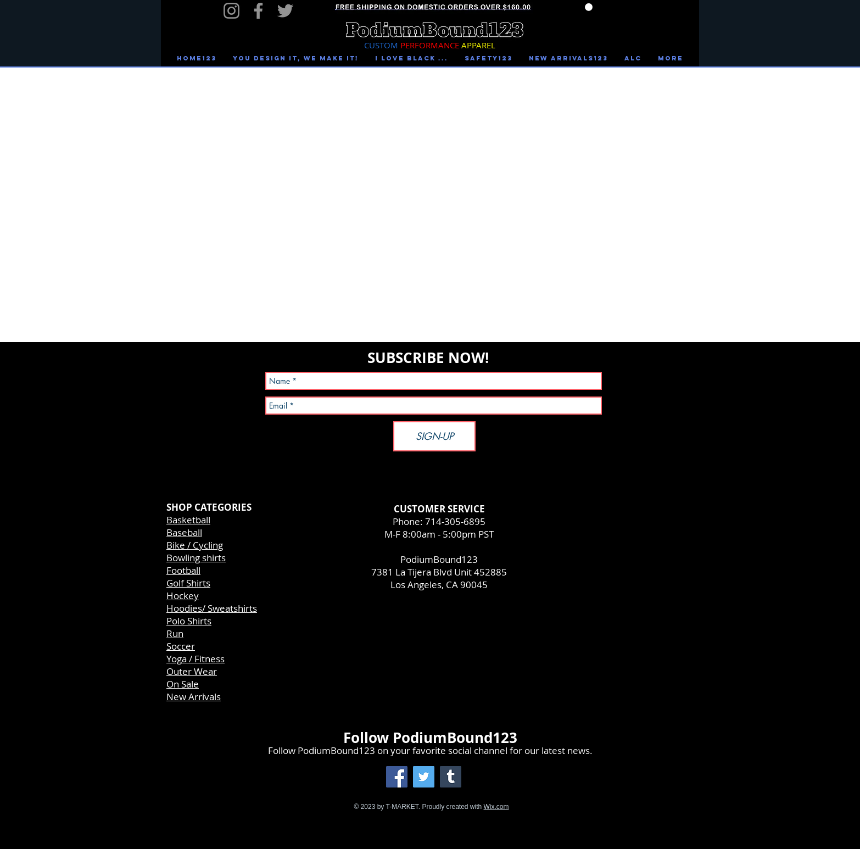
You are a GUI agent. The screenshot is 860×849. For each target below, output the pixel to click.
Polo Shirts (188, 621)
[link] (589, 7)
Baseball (184, 532)
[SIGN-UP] (434, 436)
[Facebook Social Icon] (396, 776)
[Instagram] (231, 10)
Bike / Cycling (194, 545)
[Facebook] (258, 10)
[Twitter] (285, 10)
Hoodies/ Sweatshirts (211, 608)
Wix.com (496, 807)
